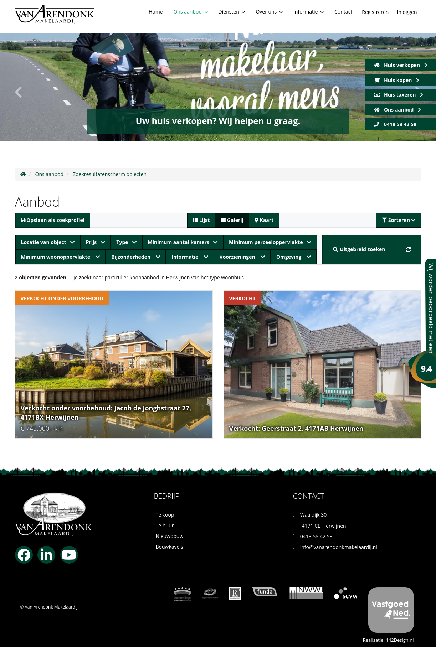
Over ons (269, 11)
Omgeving (293, 256)
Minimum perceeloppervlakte (270, 242)
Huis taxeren (399, 94)
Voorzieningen (242, 256)
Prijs (95, 242)
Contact (343, 11)
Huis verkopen (400, 65)
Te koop (165, 514)
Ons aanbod (190, 11)
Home (156, 11)
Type (126, 242)
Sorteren (398, 220)
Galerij (232, 220)
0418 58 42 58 (395, 124)
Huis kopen (396, 80)
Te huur (165, 525)
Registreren (375, 12)
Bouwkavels (169, 546)
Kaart (264, 220)
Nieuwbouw (170, 536)
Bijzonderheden (135, 256)
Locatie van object (48, 242)
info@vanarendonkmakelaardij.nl (338, 547)
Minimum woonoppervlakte (60, 256)
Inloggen (407, 12)
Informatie (308, 11)
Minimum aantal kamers (182, 242)
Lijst (201, 220)
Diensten (232, 11)
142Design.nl (400, 640)
